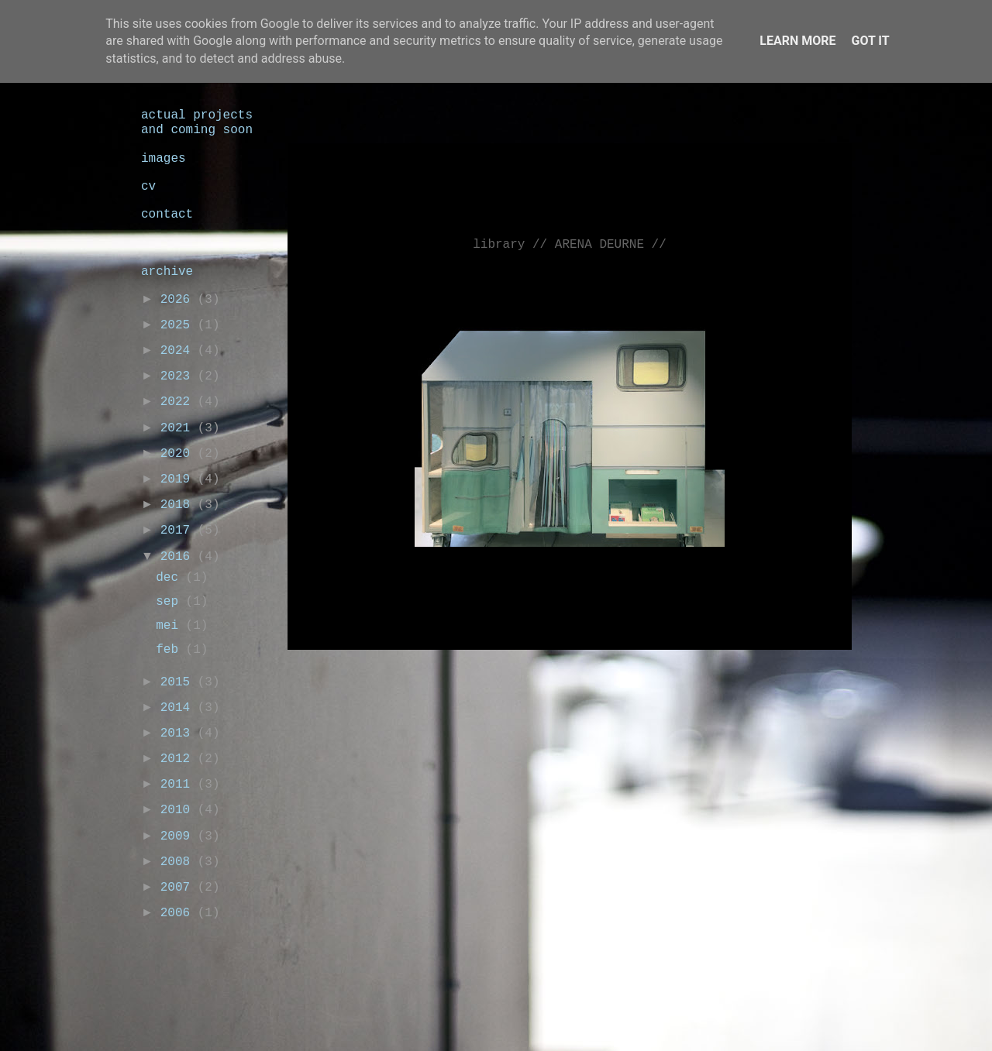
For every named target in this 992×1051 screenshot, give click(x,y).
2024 (179, 351)
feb (170, 650)
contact (167, 215)
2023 (179, 376)
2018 (179, 505)
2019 (179, 479)
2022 (179, 402)
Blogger (637, 1018)
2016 (179, 557)
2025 (179, 325)
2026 (179, 300)
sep (170, 602)
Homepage (578, 672)
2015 (179, 682)
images (163, 159)
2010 (179, 810)
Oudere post (790, 672)
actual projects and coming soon (197, 122)
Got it (870, 40)
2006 (179, 913)
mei (170, 626)
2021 (179, 428)
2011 (179, 785)
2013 (179, 733)
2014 (179, 708)
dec (170, 578)
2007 (179, 888)
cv (148, 187)
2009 (179, 836)
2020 (179, 454)
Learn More (797, 40)
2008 (179, 862)
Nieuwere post (358, 672)
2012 (179, 759)
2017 (179, 531)
